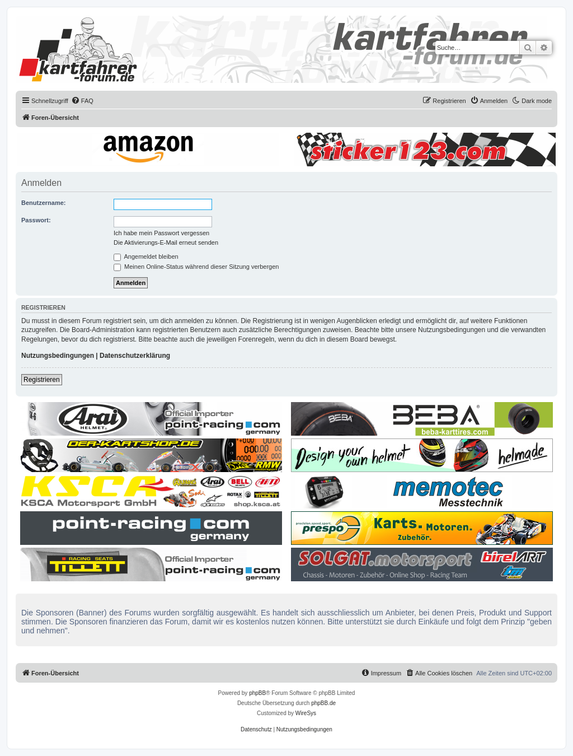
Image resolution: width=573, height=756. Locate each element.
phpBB (257, 693)
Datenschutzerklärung (135, 356)
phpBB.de (323, 703)
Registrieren (42, 380)
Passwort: (36, 220)
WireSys (305, 713)
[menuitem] (82, 101)
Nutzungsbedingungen (57, 356)
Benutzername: (43, 202)
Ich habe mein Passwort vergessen (161, 233)
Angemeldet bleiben (146, 256)
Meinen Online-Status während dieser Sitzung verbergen (196, 266)
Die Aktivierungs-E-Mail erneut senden (166, 242)
